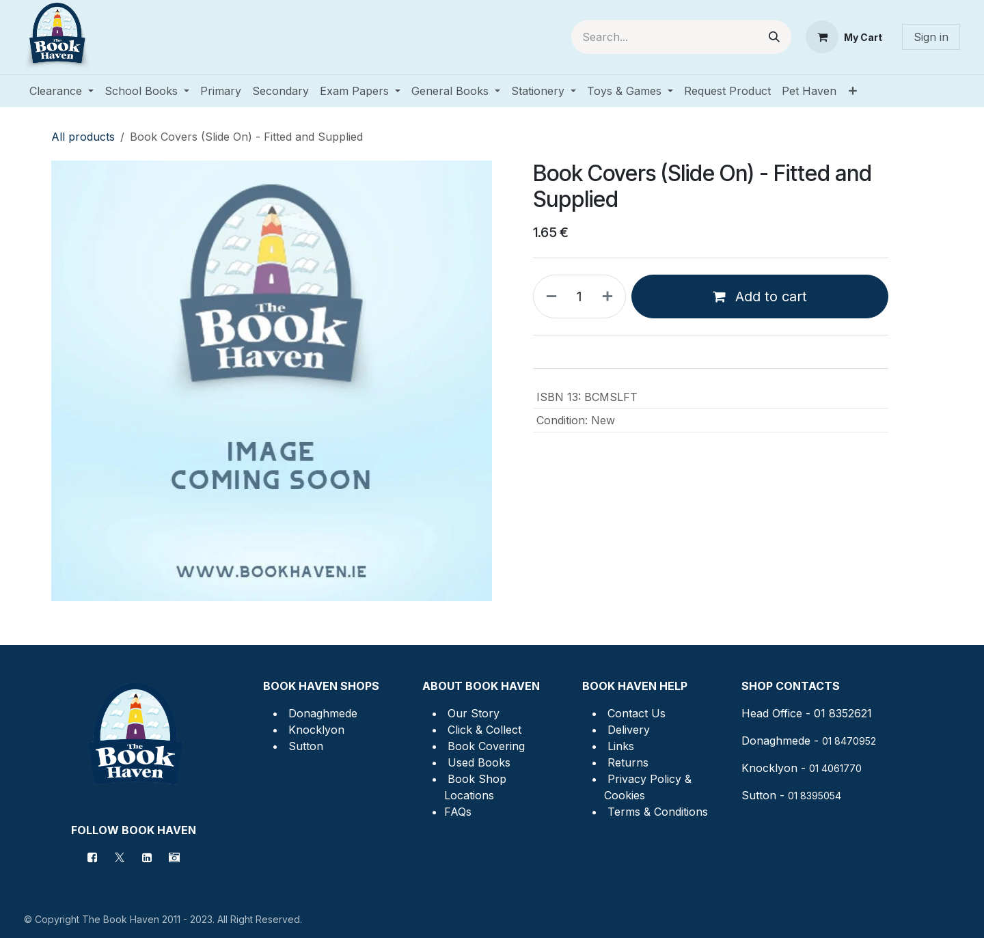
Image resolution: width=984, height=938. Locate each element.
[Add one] (610, 296)
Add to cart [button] (760, 296)
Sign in (931, 37)
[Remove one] (549, 296)
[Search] (774, 37)
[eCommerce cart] (844, 37)
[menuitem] (61, 91)
